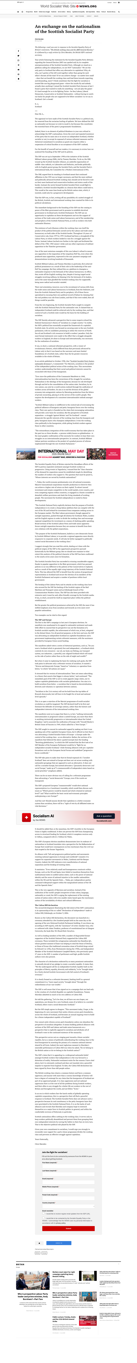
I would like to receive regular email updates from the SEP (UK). (68, 1214)
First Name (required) (49, 1162)
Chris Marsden (39, 39)
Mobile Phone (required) (50, 1186)
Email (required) (47, 1178)
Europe (44, 1253)
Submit (68, 1228)
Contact (109, 2)
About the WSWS (79, 16)
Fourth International (45, 16)
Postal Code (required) (49, 1195)
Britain (37, 1253)
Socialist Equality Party (60, 16)
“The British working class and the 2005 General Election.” (72, 50)
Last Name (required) (49, 1170)
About (114, 2)
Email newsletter (47, 1211)
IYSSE (71, 16)
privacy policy (60, 1223)
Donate (96, 16)
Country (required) (48, 1203)
